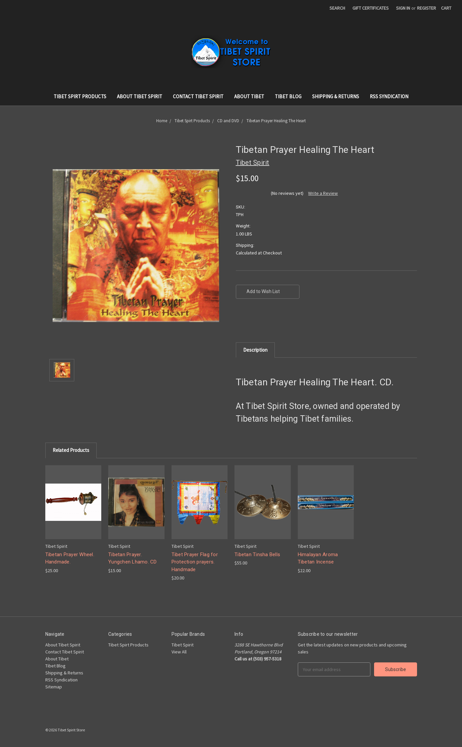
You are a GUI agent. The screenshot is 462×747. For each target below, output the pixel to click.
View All (179, 652)
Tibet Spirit (183, 645)
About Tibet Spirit (139, 96)
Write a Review (323, 193)
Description (255, 350)
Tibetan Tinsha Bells (257, 555)
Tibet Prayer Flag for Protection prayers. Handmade (195, 562)
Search (337, 8)
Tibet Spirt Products (80, 96)
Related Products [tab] (71, 450)
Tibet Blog (288, 96)
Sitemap (53, 687)
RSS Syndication (389, 96)
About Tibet (249, 96)
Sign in (403, 8)
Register (426, 8)
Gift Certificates (370, 8)
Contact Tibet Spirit (198, 96)
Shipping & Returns (335, 96)
